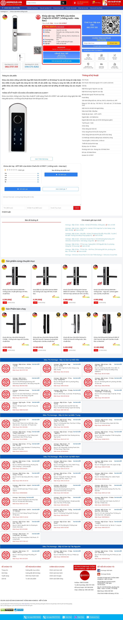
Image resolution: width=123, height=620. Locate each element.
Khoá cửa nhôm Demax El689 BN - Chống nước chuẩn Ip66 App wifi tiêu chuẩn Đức (15, 292)
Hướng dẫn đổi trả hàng (33, 573)
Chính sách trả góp (55, 576)
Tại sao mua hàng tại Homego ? (93, 50)
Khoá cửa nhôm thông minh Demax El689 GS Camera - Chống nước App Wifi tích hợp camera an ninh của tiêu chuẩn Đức (75, 292)
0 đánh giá (21, 170)
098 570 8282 (84, 582)
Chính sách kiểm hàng (56, 579)
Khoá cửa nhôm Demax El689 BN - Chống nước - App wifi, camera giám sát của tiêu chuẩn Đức (106, 292)
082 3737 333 (90, 585)
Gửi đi (77, 208)
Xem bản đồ (35, 364)
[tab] (61, 61)
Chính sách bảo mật (55, 570)
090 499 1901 (89, 590)
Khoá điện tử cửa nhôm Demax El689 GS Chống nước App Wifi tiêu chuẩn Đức (45, 292)
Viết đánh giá (61, 174)
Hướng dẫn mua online (33, 570)
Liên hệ (4, 579)
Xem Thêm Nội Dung (41, 159)
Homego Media (104, 574)
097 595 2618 (89, 587)
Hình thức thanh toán (32, 576)
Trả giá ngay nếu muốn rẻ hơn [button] (61, 61)
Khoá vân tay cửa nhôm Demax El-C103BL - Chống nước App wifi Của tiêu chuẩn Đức (16, 339)
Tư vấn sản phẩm (31, 579)
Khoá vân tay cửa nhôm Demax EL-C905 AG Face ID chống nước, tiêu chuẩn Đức (74, 339)
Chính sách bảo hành (56, 573)
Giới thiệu (4, 573)
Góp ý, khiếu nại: (79, 590)
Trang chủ (5, 570)
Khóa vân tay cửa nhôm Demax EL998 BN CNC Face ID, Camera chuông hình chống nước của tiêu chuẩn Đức (45, 339)
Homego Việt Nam (104, 570)
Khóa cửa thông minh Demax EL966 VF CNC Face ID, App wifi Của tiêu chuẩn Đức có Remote (106, 339)
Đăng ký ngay (113, 43)
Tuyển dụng (5, 576)
